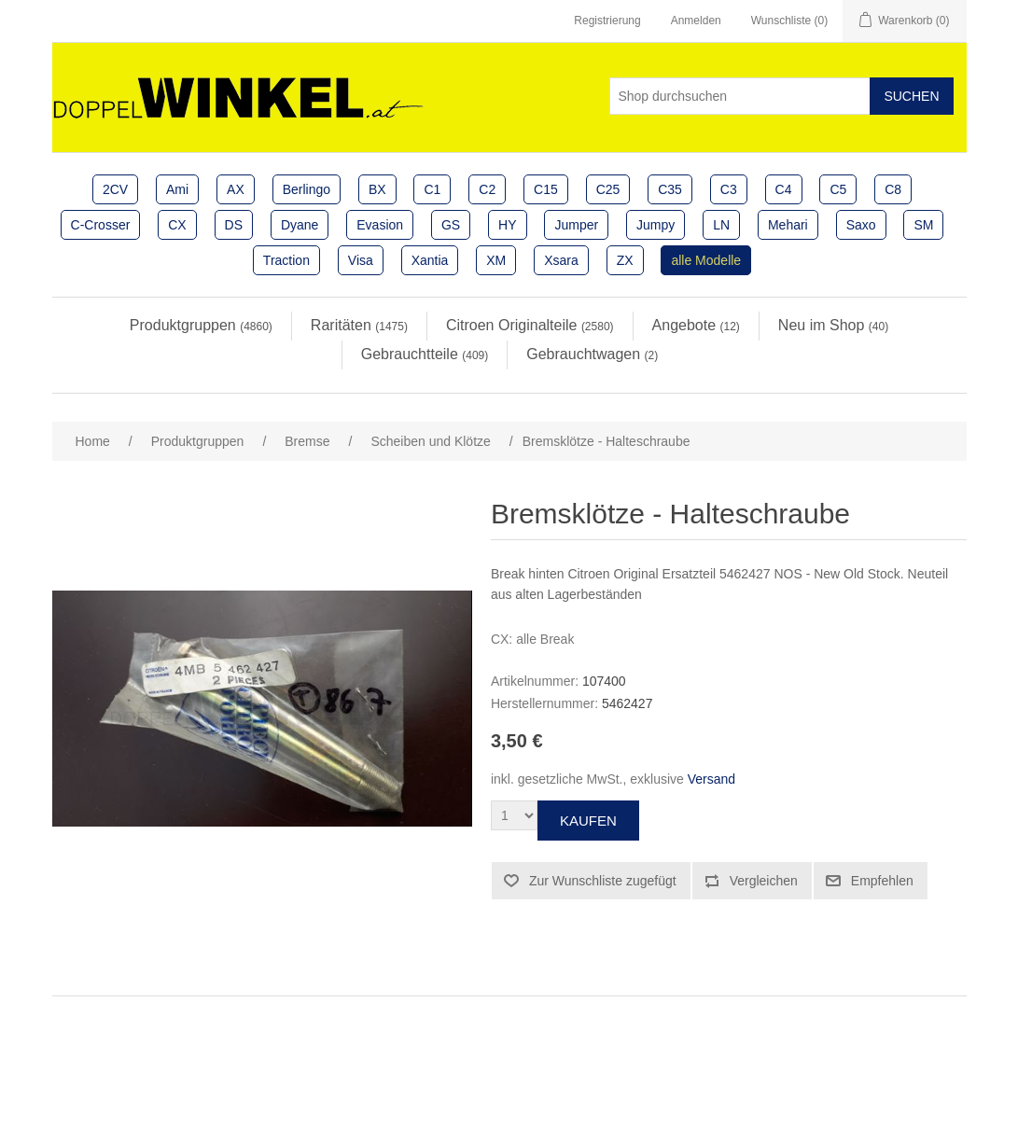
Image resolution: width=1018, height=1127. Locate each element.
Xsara (561, 260)
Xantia (430, 260)
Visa (360, 260)
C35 (670, 189)
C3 (728, 189)
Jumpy (655, 224)
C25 (608, 189)
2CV (115, 189)
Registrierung (607, 20)
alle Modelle (706, 260)
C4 (783, 189)
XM (496, 260)
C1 (432, 189)
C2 (487, 189)
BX (377, 189)
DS (234, 224)
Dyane (299, 224)
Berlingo (306, 189)
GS (450, 224)
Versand (711, 779)
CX (177, 224)
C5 (838, 189)
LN (721, 224)
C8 (893, 189)
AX (235, 189)
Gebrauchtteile (425, 354)
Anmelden (696, 20)
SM (923, 224)
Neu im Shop (833, 325)
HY (507, 224)
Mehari (788, 224)
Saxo (861, 224)
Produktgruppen (201, 325)
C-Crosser (101, 224)
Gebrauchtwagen (592, 354)
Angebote (696, 325)
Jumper (576, 224)
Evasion (379, 224)
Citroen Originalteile (530, 325)
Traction (286, 260)
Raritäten (359, 325)
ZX (625, 260)
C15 (546, 189)
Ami (177, 189)
